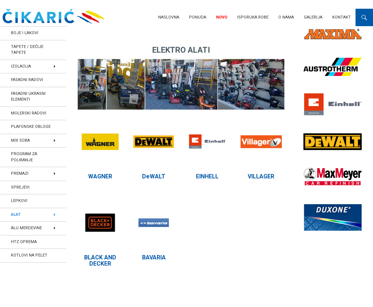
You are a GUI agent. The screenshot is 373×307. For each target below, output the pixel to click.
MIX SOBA (20, 140)
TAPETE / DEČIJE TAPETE (27, 49)
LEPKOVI (19, 200)
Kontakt (341, 17)
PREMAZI (19, 173)
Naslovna (168, 17)
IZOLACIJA (21, 66)
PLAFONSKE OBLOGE (31, 126)
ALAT (15, 214)
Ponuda (197, 17)
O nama (286, 17)
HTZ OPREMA (24, 241)
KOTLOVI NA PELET (29, 255)
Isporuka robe (252, 17)
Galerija (313, 17)
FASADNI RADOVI (27, 79)
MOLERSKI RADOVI (28, 113)
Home (84, 34)
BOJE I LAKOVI (24, 33)
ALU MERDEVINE (26, 228)
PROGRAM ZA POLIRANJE (24, 157)
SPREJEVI (20, 187)
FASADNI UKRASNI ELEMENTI (28, 96)
